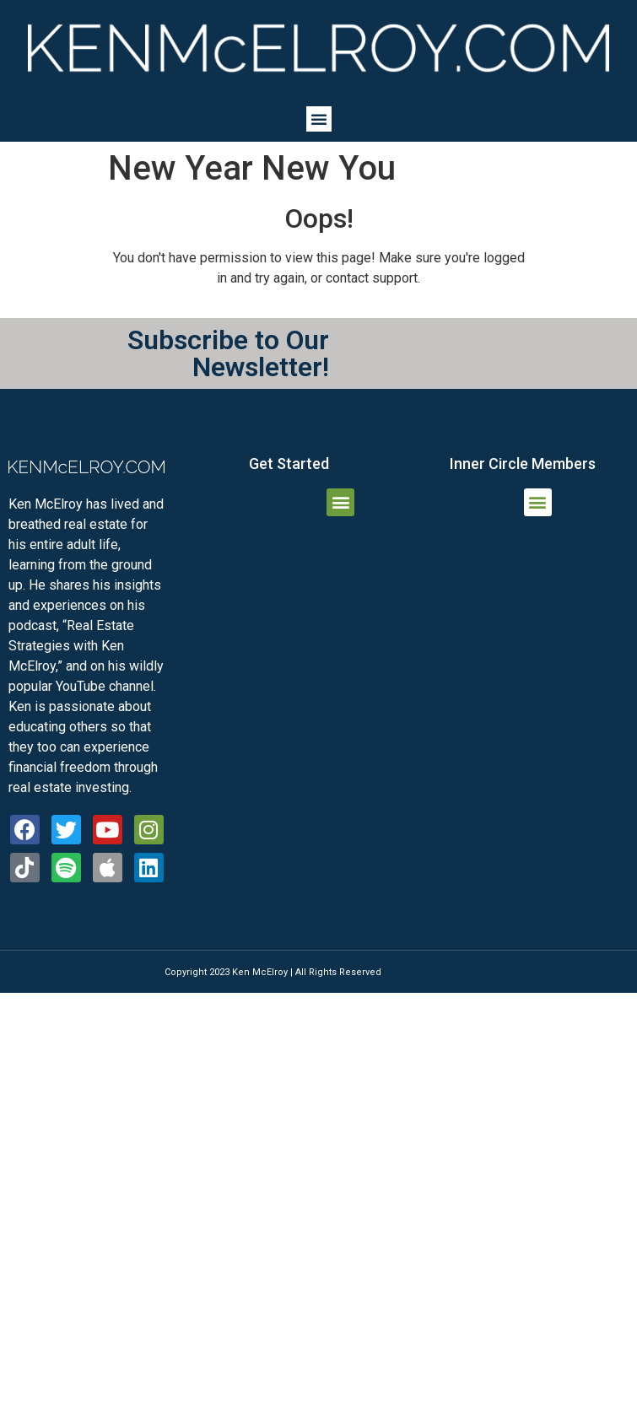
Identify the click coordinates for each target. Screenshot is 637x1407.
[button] (319, 119)
